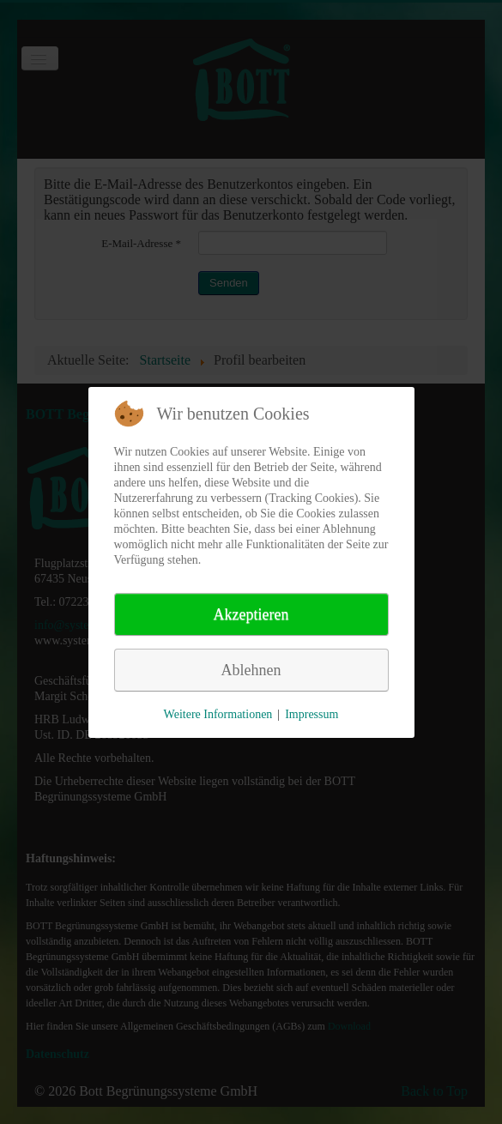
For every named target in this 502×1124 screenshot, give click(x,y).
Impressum (311, 714)
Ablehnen (251, 670)
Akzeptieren (251, 614)
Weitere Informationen (218, 714)
